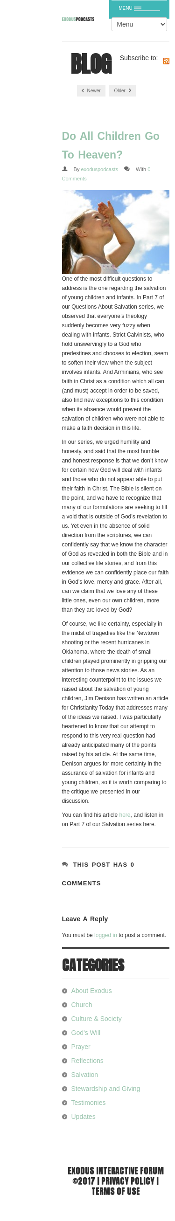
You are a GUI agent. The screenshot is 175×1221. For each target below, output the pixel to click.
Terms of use (115, 1191)
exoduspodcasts (99, 169)
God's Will (86, 1032)
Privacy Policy (127, 1180)
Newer (91, 91)
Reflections (87, 1060)
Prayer (81, 1046)
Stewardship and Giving (105, 1088)
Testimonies (88, 1102)
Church (81, 1004)
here (124, 815)
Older (122, 91)
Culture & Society (96, 1018)
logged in (105, 935)
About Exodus (91, 990)
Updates (83, 1116)
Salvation (84, 1074)
